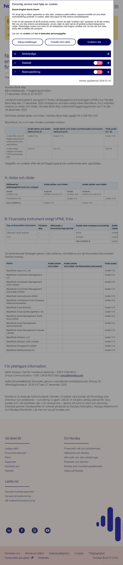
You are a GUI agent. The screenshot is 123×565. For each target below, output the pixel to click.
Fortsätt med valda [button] (60, 42)
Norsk (30, 9)
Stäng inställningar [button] (27, 42)
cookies (27, 33)
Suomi (36, 9)
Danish (15, 9)
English (22, 9)
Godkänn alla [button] (94, 42)
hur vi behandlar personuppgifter (50, 33)
